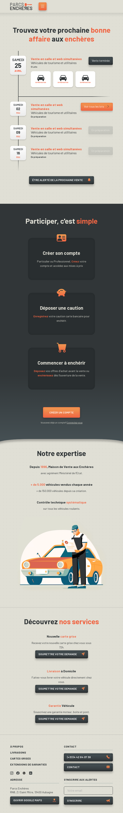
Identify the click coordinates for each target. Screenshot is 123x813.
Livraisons (18, 752)
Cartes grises (20, 758)
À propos (16, 746)
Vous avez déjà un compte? (61, 422)
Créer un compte (61, 412)
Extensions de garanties (28, 764)
